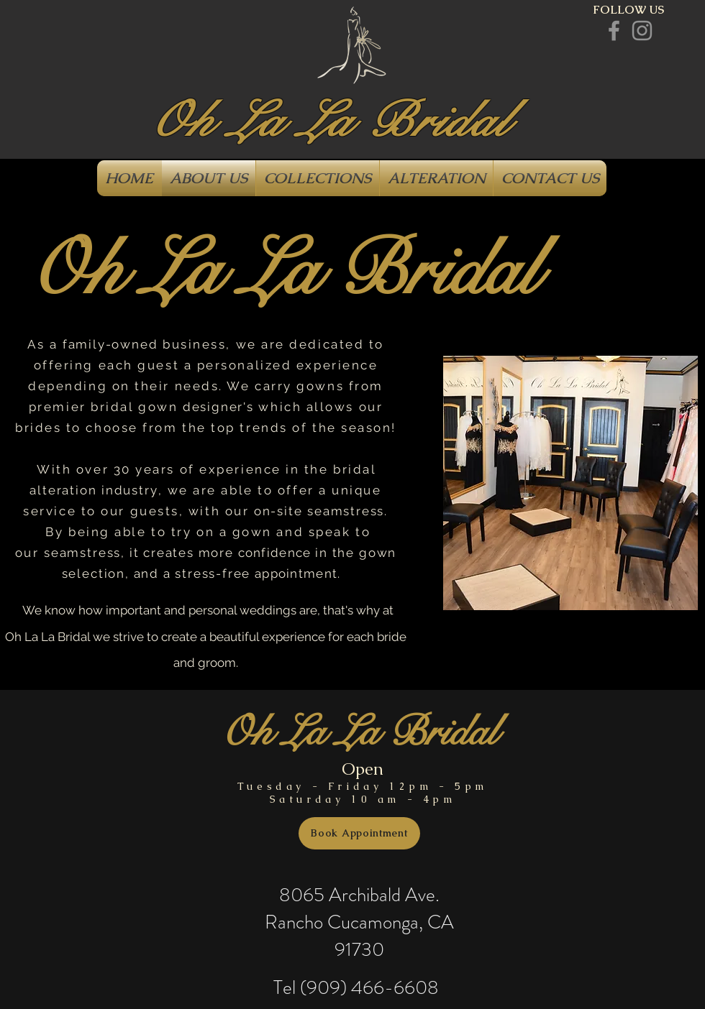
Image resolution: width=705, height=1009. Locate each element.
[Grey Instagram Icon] (642, 30)
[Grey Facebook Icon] (614, 30)
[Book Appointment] (359, 833)
